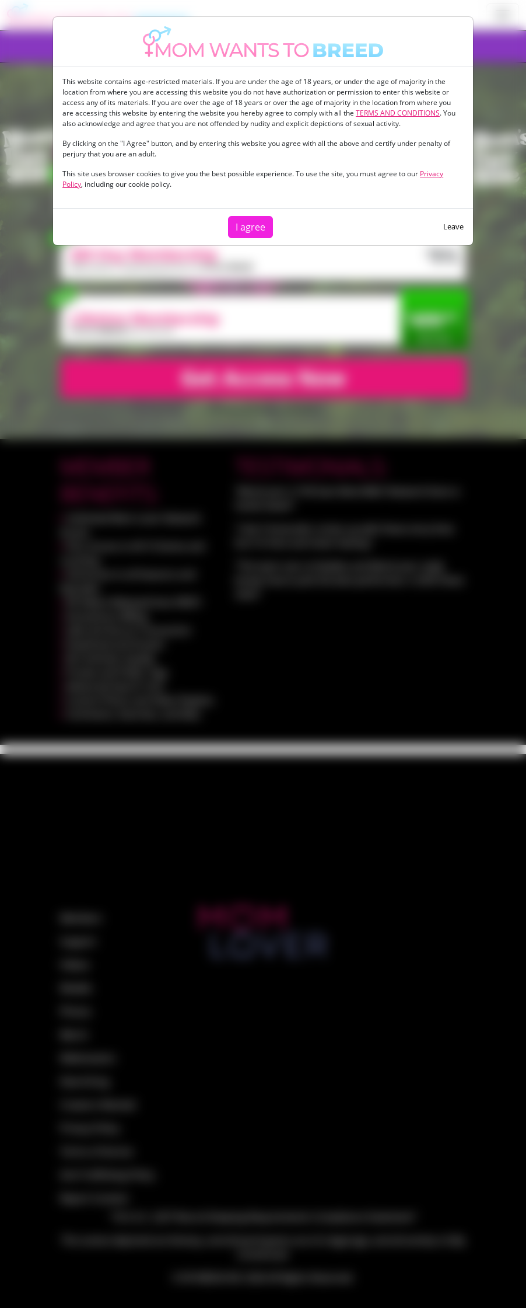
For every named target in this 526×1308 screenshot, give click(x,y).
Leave (453, 226)
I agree (250, 227)
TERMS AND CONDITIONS (398, 113)
